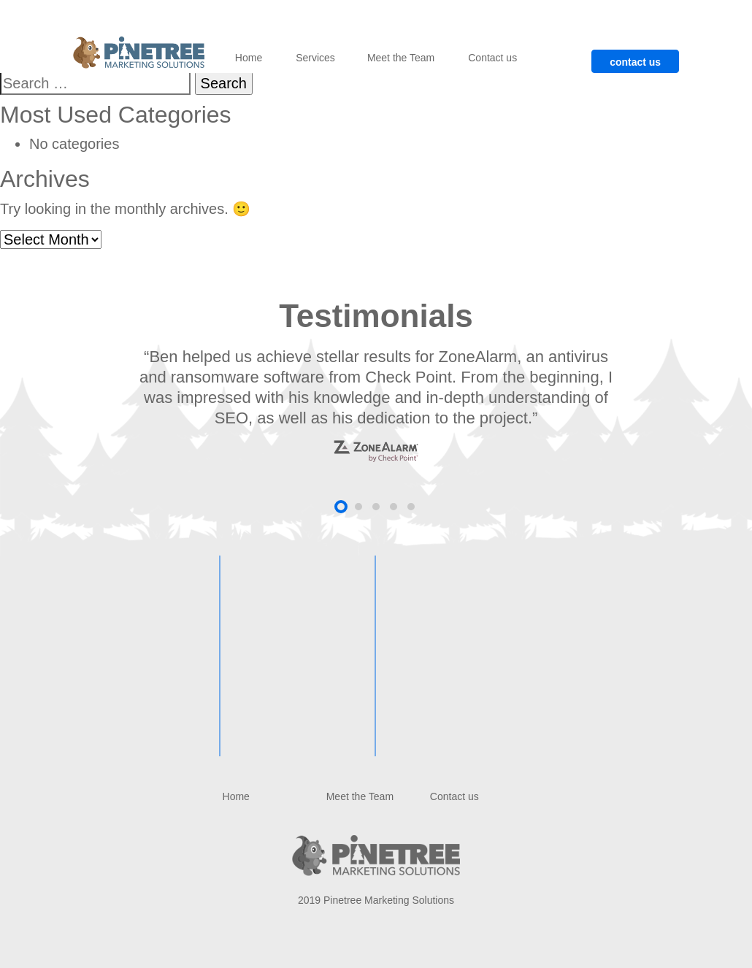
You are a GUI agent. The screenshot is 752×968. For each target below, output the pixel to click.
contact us (635, 62)
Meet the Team (400, 58)
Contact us (492, 58)
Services (315, 58)
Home (248, 58)
